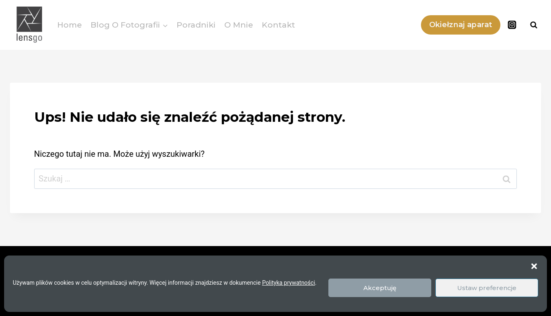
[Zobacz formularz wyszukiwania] (533, 25)
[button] (534, 266)
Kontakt (278, 25)
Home (69, 25)
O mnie (238, 25)
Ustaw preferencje (486, 288)
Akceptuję (379, 288)
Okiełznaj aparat (461, 24)
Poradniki (196, 25)
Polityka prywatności (288, 282)
